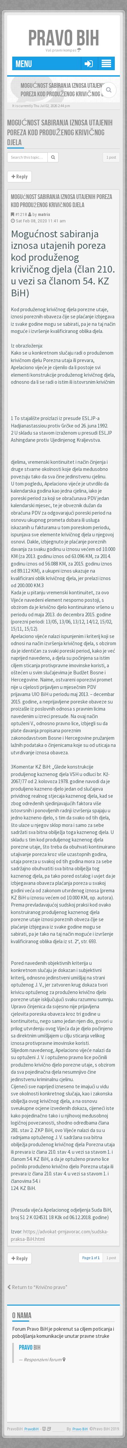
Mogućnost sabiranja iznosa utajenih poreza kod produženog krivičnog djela (59, 132)
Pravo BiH (80, 1429)
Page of (91, 1257)
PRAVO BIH (63, 38)
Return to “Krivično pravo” (37, 1287)
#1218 (21, 214)
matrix (44, 214)
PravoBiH (31, 1429)
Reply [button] (19, 176)
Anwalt (58, 1429)
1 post (111, 157)
